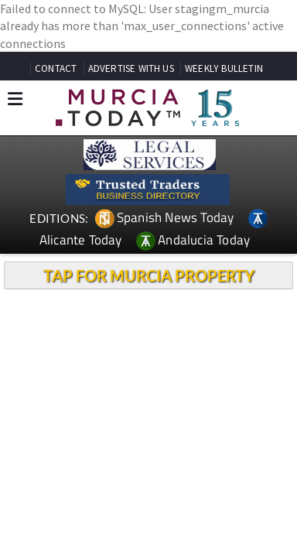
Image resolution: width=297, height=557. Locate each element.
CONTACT (56, 68)
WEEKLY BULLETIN (224, 68)
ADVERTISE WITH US (131, 68)
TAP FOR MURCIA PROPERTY (148, 275)
